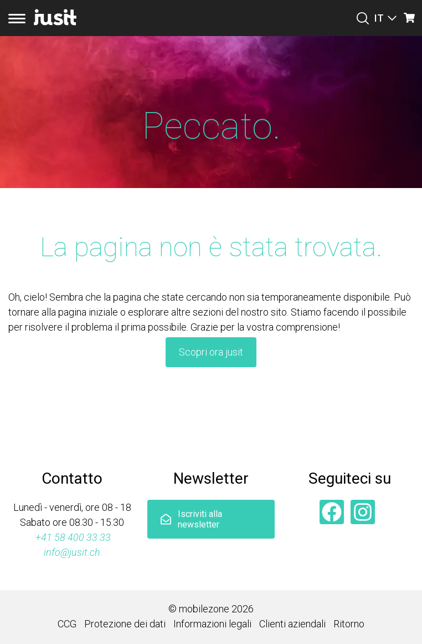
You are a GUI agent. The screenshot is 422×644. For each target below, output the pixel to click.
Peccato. (211, 126)
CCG (67, 624)
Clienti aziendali (292, 624)
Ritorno (348, 624)
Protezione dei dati (125, 624)
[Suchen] (363, 18)
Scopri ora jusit (211, 352)
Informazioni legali (212, 624)
